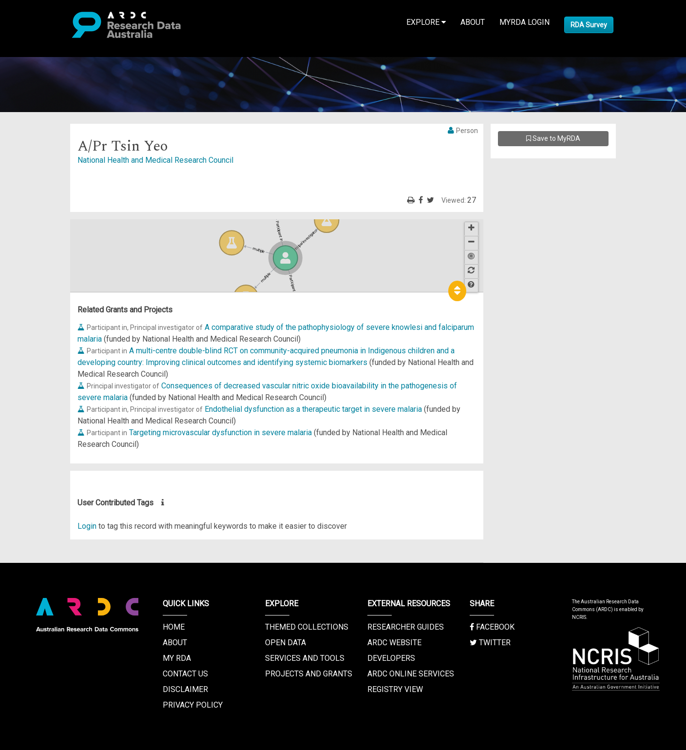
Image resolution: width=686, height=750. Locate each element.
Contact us (185, 673)
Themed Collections (306, 627)
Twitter (490, 642)
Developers (391, 658)
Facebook (492, 627)
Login (86, 526)
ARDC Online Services (410, 673)
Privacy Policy (193, 705)
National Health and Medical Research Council (155, 160)
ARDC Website (394, 642)
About (472, 22)
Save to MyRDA (553, 138)
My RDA (177, 658)
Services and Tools (304, 658)
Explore (426, 22)
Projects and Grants (308, 673)
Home (174, 627)
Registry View (395, 689)
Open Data (285, 642)
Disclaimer (185, 689)
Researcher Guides (405, 627)
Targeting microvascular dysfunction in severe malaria (220, 432)
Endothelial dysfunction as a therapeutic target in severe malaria (313, 409)
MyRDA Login (524, 22)
